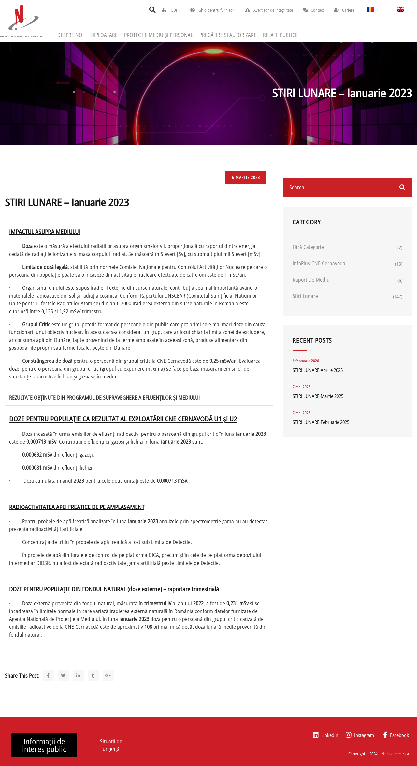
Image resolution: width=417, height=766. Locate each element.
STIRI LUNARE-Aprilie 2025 (318, 370)
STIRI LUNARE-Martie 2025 (318, 396)
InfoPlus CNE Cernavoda (319, 263)
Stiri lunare (305, 296)
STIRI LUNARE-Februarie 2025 (321, 422)
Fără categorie (308, 247)
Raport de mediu (311, 279)
